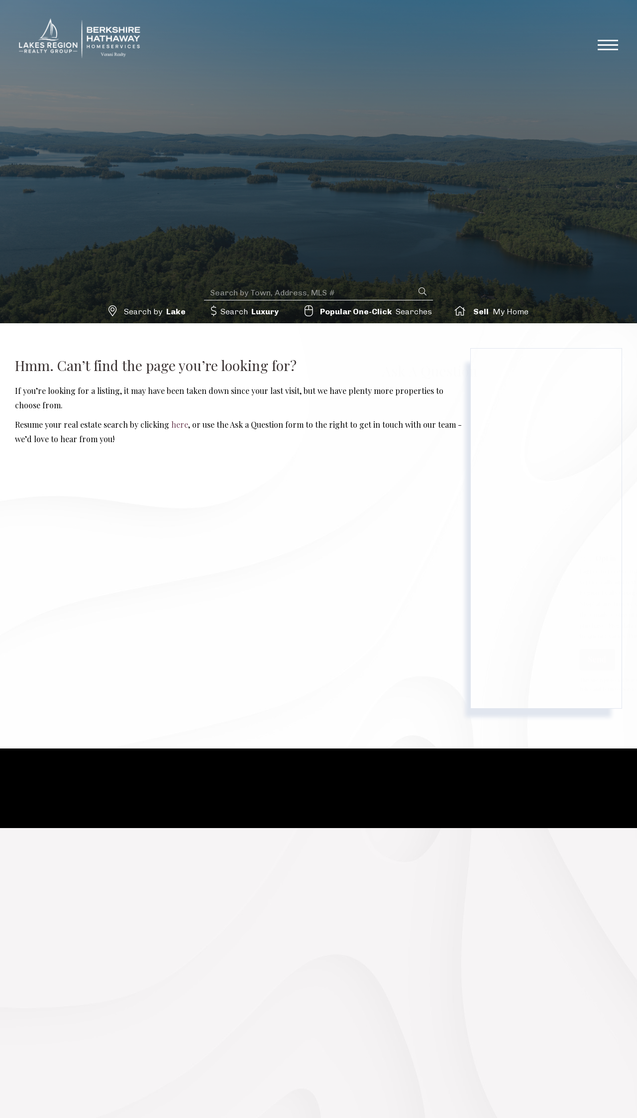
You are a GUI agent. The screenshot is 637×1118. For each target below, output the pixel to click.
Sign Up (596, 9)
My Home (499, 311)
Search (250, 311)
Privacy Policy (551, 636)
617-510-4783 (400, 10)
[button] (422, 291)
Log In (558, 9)
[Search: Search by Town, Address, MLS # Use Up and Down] (311, 291)
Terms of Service (525, 688)
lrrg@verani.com (488, 10)
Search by (157, 311)
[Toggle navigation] (608, 48)
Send (502, 659)
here (179, 424)
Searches (375, 311)
